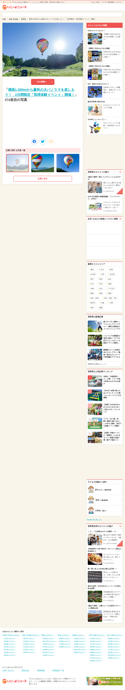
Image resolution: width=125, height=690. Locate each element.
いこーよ (8, 2)
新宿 (110, 269)
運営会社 (25, 671)
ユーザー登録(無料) (108, 2)
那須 (100, 279)
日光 (100, 284)
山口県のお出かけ (96, 644)
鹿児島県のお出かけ (114, 655)
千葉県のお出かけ (48, 644)
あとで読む (96, 2)
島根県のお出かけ (96, 650)
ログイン (120, 2)
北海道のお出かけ (9, 638)
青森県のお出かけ (9, 644)
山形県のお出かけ (9, 652)
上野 (101, 274)
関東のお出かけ (47, 635)
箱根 (109, 293)
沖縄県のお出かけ (113, 658)
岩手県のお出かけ (9, 647)
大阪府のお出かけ (79, 638)
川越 (101, 303)
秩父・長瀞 (93, 298)
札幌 (109, 284)
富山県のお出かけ (29, 650)
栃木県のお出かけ (48, 652)
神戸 (91, 279)
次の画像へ (42, 82)
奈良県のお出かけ (79, 647)
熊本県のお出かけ (113, 647)
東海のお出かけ (63, 635)
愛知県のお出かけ (65, 638)
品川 (100, 288)
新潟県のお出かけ (29, 644)
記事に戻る (42, 179)
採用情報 (41, 671)
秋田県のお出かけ (9, 650)
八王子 (101, 269)
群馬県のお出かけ (48, 650)
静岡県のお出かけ (65, 647)
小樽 (110, 303)
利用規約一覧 (58, 671)
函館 (100, 308)
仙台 (109, 279)
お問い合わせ (8, 671)
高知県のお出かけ (96, 655)
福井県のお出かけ (29, 652)
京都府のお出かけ (79, 641)
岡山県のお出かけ (96, 641)
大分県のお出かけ (113, 650)
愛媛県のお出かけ (96, 652)
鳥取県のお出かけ (96, 647)
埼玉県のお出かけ (48, 647)
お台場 (92, 274)
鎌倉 (91, 293)
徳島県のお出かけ (96, 661)
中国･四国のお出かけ (97, 635)
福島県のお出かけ (9, 655)
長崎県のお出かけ (113, 644)
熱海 (100, 293)
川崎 (91, 288)
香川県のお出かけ (96, 658)
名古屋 (111, 274)
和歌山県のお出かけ (80, 650)
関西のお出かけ (78, 635)
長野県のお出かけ (29, 638)
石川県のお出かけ (29, 647)
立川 (91, 284)
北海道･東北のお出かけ (11, 635)
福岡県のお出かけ (113, 638)
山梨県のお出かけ (29, 641)
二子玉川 (110, 288)
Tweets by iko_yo (94, 520)
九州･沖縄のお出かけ (114, 635)
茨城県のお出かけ (48, 655)
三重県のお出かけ (65, 644)
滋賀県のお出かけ (79, 652)
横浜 (91, 269)
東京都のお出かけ (48, 638)
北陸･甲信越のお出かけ (31, 635)
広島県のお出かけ (96, 638)
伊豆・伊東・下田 (110, 298)
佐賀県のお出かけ (113, 641)
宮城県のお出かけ (9, 641)
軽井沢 (92, 303)
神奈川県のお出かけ (49, 641)
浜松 (91, 308)
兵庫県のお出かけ (79, 644)
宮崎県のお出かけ (113, 652)
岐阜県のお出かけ (65, 641)
